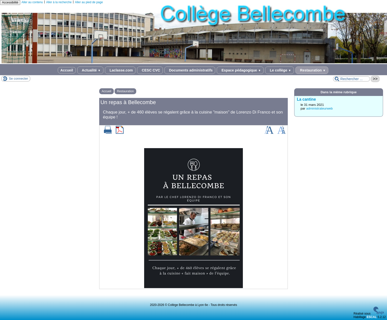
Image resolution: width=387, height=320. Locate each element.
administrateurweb (319, 108)
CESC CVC (150, 70)
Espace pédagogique (240, 70)
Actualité (90, 70)
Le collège (279, 70)
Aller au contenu (32, 2)
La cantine (306, 99)
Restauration (312, 70)
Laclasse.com (120, 70)
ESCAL (372, 317)
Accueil (66, 70)
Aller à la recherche (59, 2)
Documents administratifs (190, 70)
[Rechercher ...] (351, 79)
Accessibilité (10, 2)
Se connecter (18, 78)
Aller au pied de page (89, 2)
